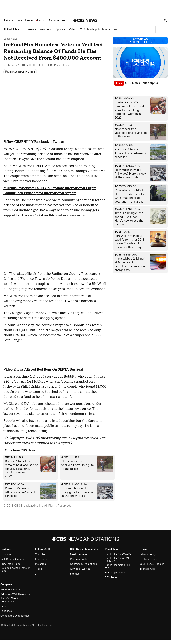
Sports (60, 29)
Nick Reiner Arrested (12, 559)
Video (72, 29)
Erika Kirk (5, 554)
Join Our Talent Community (9, 599)
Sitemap (75, 573)
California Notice (149, 559)
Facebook (41, 559)
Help (3, 606)
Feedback (6, 611)
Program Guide (79, 559)
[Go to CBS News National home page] (85, 20)
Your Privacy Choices (152, 564)
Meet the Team (79, 554)
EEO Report (111, 577)
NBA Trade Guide (10, 564)
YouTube (40, 554)
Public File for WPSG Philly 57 (117, 559)
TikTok (39, 568)
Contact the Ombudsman (15, 615)
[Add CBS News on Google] (20, 72)
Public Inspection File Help (117, 566)
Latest (8, 20)
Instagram (41, 564)
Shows (54, 20)
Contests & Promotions (83, 564)
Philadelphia (11, 29)
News (31, 29)
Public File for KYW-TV (118, 554)
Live (40, 20)
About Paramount (10, 589)
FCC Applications (115, 572)
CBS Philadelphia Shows (95, 29)
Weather (46, 29)
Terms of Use (147, 568)
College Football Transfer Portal (15, 569)
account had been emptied (63, 159)
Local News (25, 20)
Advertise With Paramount (15, 594)
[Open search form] (165, 20)
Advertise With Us (80, 568)
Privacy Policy (148, 554)
